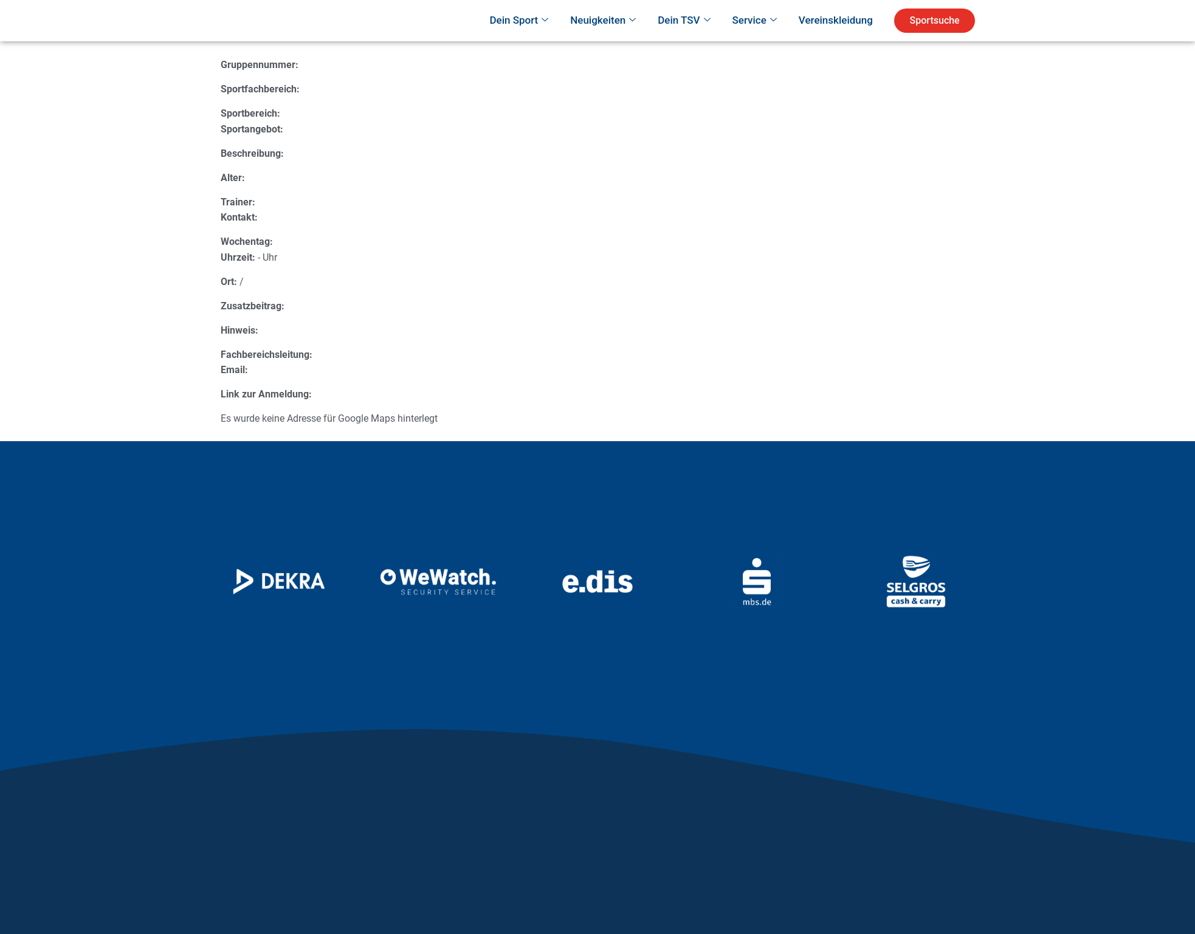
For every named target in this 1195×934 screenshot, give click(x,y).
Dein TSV (684, 38)
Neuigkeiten (603, 38)
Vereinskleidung (836, 37)
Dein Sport (518, 38)
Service (754, 38)
